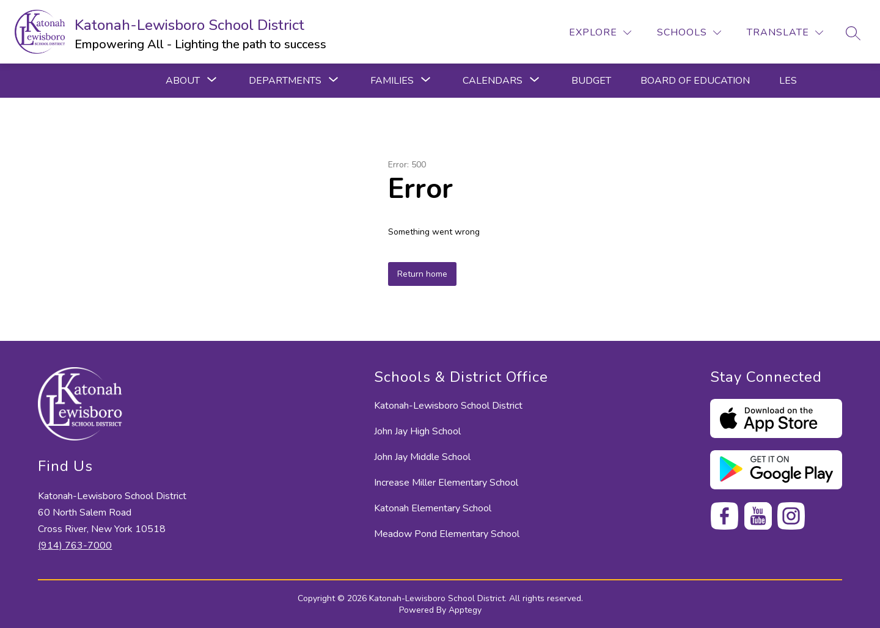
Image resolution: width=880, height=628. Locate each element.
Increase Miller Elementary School (446, 482)
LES (788, 80)
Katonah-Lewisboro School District (448, 405)
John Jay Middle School (422, 457)
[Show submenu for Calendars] (492, 80)
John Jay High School (417, 431)
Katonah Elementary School (432, 508)
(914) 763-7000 (75, 545)
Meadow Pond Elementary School (446, 534)
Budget (591, 80)
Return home (422, 274)
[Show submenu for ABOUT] (183, 80)
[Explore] (600, 32)
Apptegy (465, 610)
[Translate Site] (785, 32)
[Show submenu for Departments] (285, 80)
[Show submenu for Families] (392, 80)
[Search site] (853, 33)
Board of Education (695, 80)
